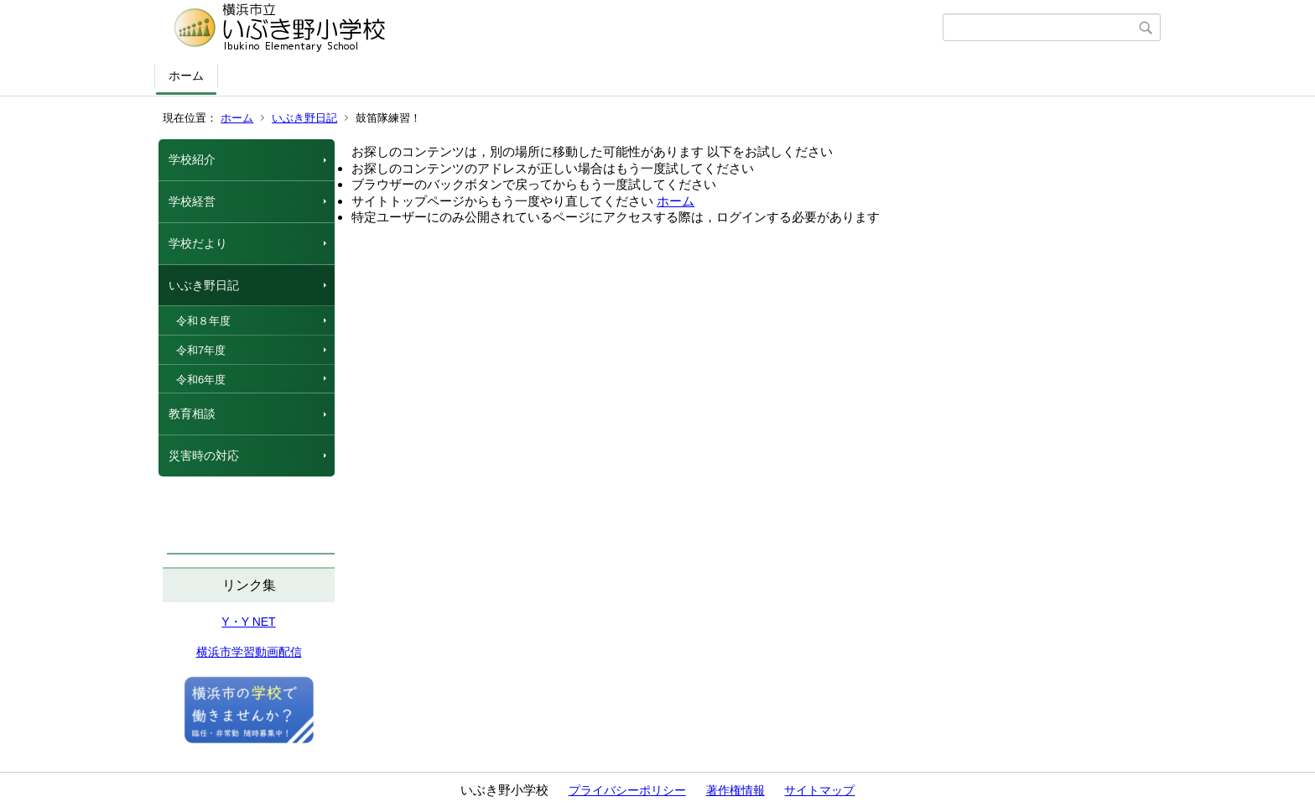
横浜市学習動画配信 (249, 652)
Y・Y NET (248, 621)
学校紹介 (192, 159)
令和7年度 (201, 350)
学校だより (198, 243)
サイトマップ (819, 790)
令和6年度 (201, 379)
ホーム (186, 75)
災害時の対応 (204, 455)
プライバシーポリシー (627, 790)
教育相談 (192, 413)
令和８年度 (203, 321)
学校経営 (192, 201)
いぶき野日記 (304, 118)
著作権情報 (735, 790)
